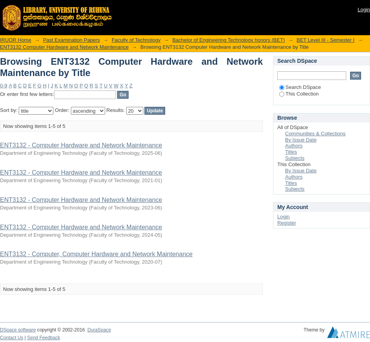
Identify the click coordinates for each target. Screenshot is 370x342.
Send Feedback (43, 337)
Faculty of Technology (136, 40)
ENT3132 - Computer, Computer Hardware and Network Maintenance (96, 254)
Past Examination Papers (71, 40)
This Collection (299, 94)
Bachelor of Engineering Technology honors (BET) (228, 40)
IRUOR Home (15, 40)
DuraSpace (99, 330)
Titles (291, 152)
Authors (294, 146)
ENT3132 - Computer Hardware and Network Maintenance (81, 145)
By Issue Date (301, 140)
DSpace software (18, 330)
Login (364, 9)
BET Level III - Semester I (325, 40)
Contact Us (11, 337)
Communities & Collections (315, 133)
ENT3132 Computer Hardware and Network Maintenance (64, 47)
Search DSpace (300, 87)
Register (286, 223)
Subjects (295, 158)
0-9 (3, 86)
